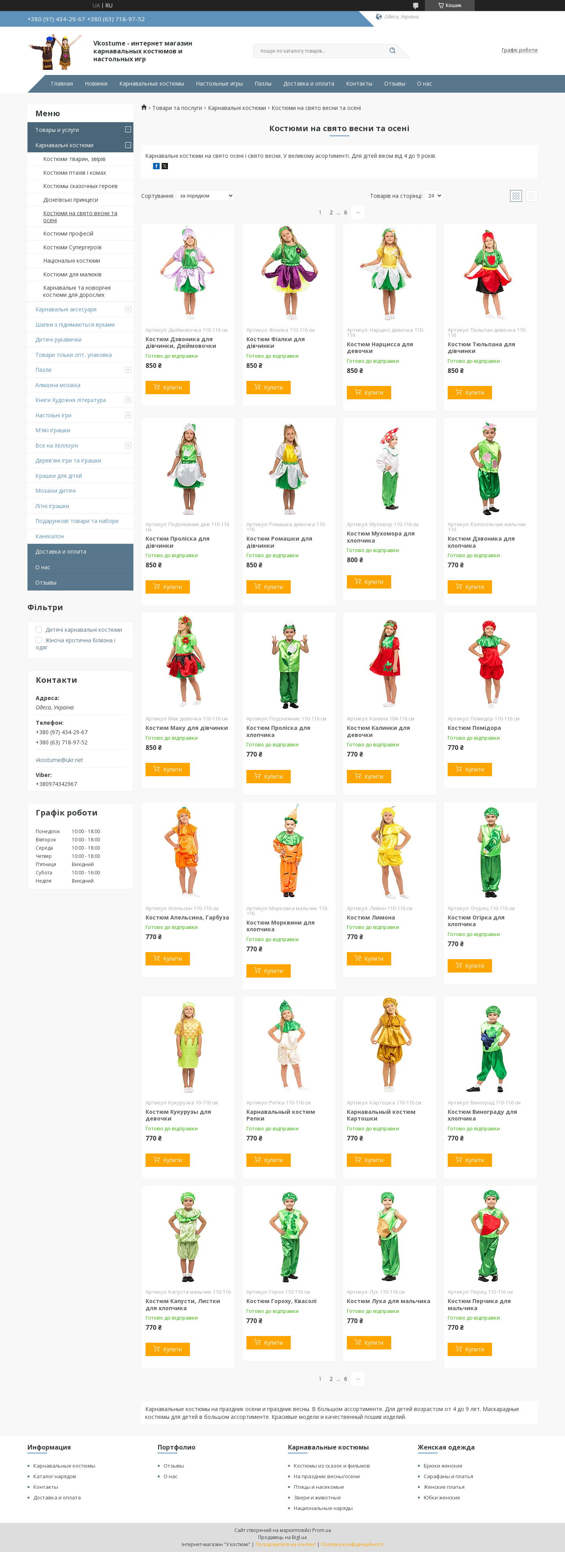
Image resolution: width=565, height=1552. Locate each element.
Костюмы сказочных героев (80, 186)
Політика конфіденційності (352, 1544)
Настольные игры (219, 83)
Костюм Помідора (474, 727)
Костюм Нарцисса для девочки (380, 347)
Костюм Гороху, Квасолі (281, 1301)
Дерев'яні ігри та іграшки (68, 460)
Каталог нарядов (54, 1476)
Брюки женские (443, 1465)
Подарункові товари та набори (76, 521)
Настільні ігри (53, 415)
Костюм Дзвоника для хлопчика (481, 542)
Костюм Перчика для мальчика (479, 1304)
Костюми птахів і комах (74, 172)
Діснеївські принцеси (70, 199)
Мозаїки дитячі (55, 490)
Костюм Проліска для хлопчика (278, 731)
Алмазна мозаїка (57, 385)
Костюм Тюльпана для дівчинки (481, 347)
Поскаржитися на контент (285, 1544)
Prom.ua (321, 1530)
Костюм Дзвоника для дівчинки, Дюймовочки (181, 342)
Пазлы (263, 83)
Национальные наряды (323, 1508)
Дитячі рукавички (58, 339)
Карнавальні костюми (64, 145)
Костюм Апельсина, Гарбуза (187, 917)
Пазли (43, 369)
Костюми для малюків (72, 274)
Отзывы (394, 83)
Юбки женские (442, 1497)
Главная (62, 83)
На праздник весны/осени (327, 1476)
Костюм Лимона (371, 917)
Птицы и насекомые (319, 1486)
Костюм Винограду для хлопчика (482, 1115)
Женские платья (444, 1486)
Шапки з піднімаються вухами (75, 324)
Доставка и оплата (308, 83)
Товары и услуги (57, 129)
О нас (424, 83)
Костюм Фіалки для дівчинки (275, 342)
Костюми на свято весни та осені (80, 216)
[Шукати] (392, 51)
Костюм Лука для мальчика (388, 1301)
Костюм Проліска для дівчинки (178, 542)
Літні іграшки (52, 506)
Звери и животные (317, 1497)
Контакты (359, 83)
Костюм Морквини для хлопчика (280, 926)
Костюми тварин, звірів (74, 159)
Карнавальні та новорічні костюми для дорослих (77, 291)
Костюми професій (68, 233)
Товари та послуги (177, 108)
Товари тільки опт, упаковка (73, 354)
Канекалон (49, 536)
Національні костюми (71, 260)
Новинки (96, 83)
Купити (172, 387)
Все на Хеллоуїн (56, 445)
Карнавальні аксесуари (66, 309)
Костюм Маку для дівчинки (187, 727)
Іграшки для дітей (58, 475)
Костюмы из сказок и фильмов (332, 1465)
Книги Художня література (70, 400)
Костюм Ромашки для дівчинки (279, 542)
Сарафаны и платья (448, 1476)
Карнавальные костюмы (151, 83)
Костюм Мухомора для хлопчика (381, 537)
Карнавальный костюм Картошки (381, 1115)
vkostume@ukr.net (59, 760)
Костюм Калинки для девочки (378, 731)
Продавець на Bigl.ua (282, 1537)
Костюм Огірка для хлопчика (476, 921)
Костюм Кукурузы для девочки (178, 1115)
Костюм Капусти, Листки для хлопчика (183, 1304)
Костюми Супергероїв (72, 247)
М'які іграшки (52, 430)
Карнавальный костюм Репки (280, 1115)
